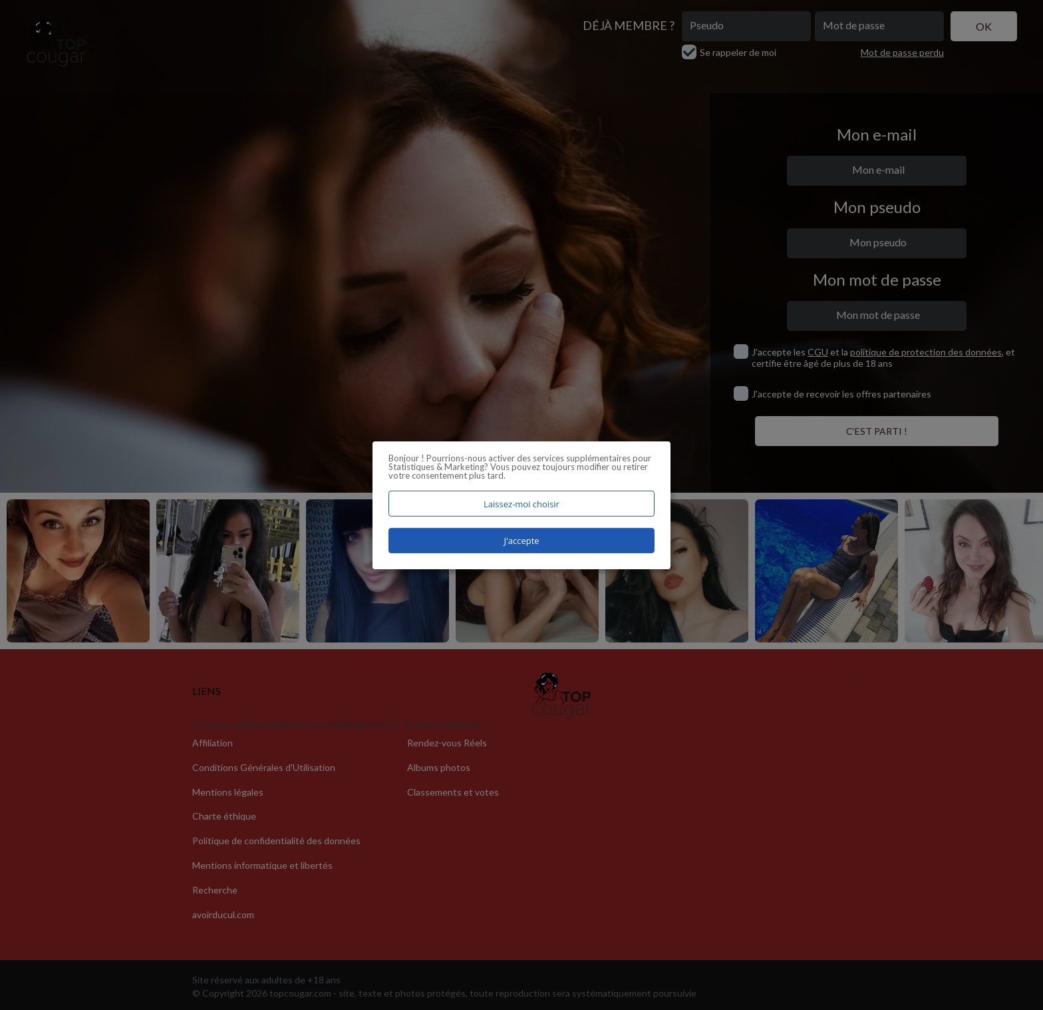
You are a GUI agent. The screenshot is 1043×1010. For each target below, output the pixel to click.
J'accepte (521, 541)
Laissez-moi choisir (521, 503)
